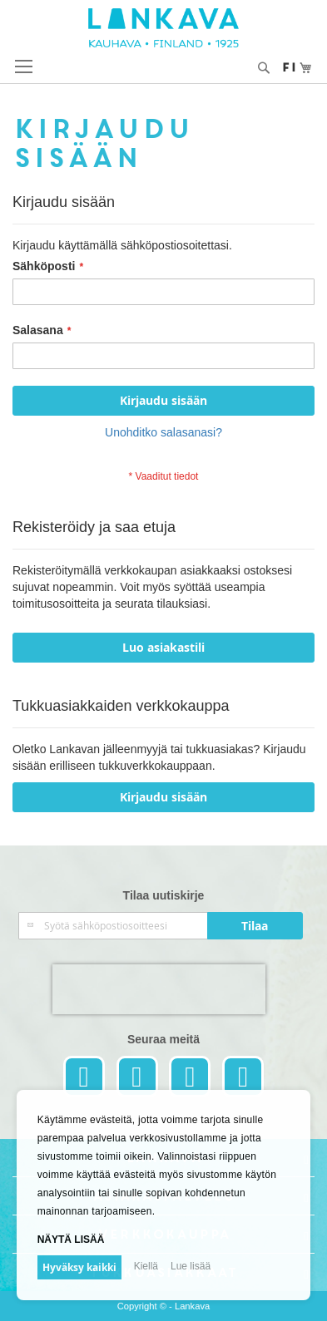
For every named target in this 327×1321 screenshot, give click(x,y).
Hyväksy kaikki (79, 1267)
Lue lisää (191, 1266)
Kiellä (146, 1266)
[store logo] (164, 27)
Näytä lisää (71, 1239)
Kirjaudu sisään (163, 797)
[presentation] (158, 989)
